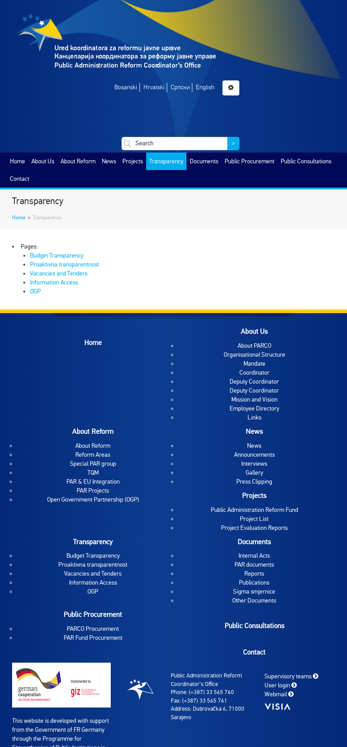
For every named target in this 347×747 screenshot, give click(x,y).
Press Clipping (254, 481)
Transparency (166, 161)
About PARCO (254, 345)
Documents (204, 161)
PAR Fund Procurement (93, 638)
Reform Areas (92, 455)
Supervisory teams (291, 676)
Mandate (254, 363)
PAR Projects (93, 490)
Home (17, 161)
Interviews (254, 463)
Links (254, 417)
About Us (42, 161)
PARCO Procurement (93, 629)
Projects (132, 161)
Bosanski (125, 87)
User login (281, 685)
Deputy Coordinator (254, 381)
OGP (35, 291)
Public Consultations (306, 161)
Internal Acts (254, 555)
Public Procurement (249, 161)
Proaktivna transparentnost (64, 264)
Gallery (254, 472)
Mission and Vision (254, 399)
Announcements (254, 455)
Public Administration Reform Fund (254, 510)
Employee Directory (254, 408)
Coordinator (254, 372)
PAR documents (254, 564)
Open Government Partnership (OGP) (93, 499)
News (109, 161)
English (205, 87)
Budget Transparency (56, 255)
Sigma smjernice (254, 591)
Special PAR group (93, 463)
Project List (254, 519)
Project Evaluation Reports (254, 528)
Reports (254, 573)
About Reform (78, 161)
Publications (254, 582)
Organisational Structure (254, 354)
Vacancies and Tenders (58, 273)
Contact (19, 179)
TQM (93, 472)
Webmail (279, 694)
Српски (180, 87)
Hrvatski (154, 87)
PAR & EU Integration (93, 481)
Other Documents (254, 600)
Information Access (54, 282)
